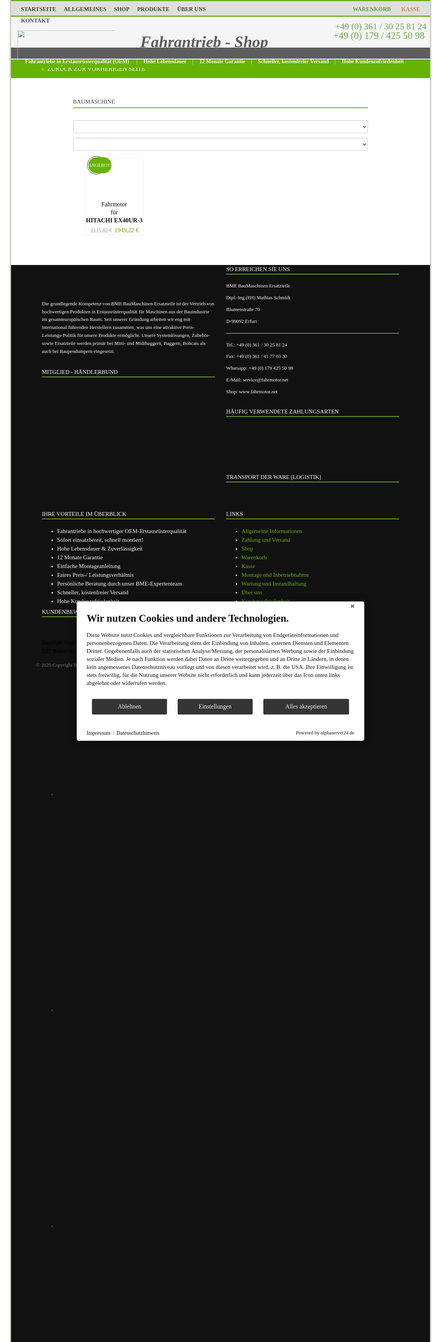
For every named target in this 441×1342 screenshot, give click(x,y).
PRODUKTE (153, 9)
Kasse (248, 566)
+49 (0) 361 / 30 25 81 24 (380, 26)
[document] (221, 655)
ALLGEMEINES (85, 9)
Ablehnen (129, 706)
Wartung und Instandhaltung (273, 584)
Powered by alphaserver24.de (325, 733)
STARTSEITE (38, 9)
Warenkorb (254, 557)
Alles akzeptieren (306, 706)
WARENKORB (370, 9)
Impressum (98, 733)
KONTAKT (35, 21)
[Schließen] (352, 607)
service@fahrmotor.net (265, 380)
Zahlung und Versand (265, 540)
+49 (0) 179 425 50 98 (271, 368)
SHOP (121, 9)
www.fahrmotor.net (258, 391)
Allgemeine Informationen (271, 531)
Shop (247, 549)
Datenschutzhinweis (138, 733)
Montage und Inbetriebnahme (275, 575)
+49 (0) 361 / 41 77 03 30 (261, 356)
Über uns (251, 592)
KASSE (409, 9)
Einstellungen (215, 706)
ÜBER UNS (191, 9)
